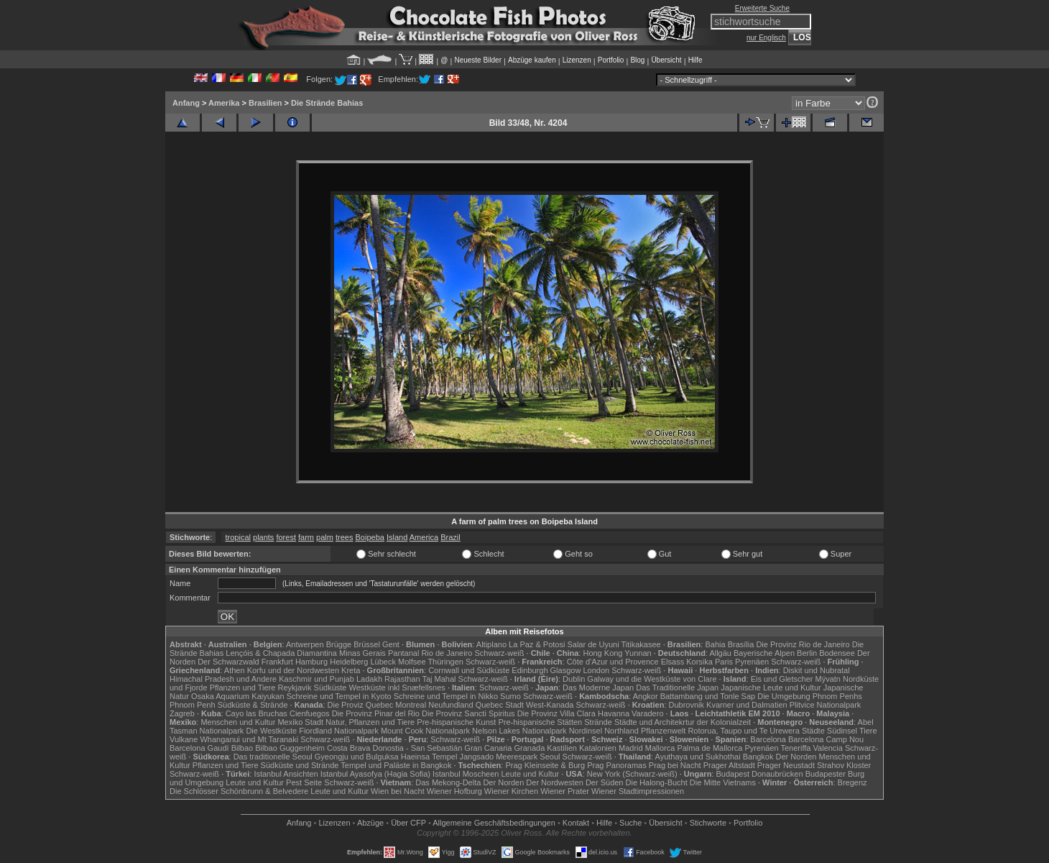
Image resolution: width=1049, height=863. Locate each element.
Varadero (647, 713)
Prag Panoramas (617, 765)
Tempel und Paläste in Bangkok (396, 765)
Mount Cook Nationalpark (425, 730)
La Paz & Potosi (537, 644)
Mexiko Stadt (300, 722)
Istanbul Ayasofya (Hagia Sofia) (375, 774)
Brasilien (265, 103)
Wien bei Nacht (398, 791)
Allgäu (720, 653)
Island (397, 537)
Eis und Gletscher (782, 679)
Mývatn (828, 679)
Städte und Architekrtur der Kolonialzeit (682, 722)
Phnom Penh (193, 704)
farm (306, 537)
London (596, 670)
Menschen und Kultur (237, 722)
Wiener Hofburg (454, 791)
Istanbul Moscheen (466, 774)
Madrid (631, 748)
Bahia (715, 644)
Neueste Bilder (478, 60)
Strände (598, 722)
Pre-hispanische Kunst (456, 722)
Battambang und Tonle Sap (708, 696)
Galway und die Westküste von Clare (651, 679)
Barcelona (768, 739)
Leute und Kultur (531, 774)
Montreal (410, 704)
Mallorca (660, 748)
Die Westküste (271, 730)
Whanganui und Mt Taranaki (249, 739)
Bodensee (837, 653)
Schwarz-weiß (499, 653)
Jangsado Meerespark (498, 756)
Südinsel (842, 730)
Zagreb (182, 713)
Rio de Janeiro (446, 653)
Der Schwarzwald (228, 661)
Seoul (550, 756)
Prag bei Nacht (675, 765)
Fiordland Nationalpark (339, 730)
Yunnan (637, 653)
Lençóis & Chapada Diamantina (281, 653)
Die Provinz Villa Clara (556, 713)
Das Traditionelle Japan (677, 687)
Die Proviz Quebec (361, 704)
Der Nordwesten (554, 782)
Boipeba (370, 537)
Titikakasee (640, 644)
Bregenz (852, 782)
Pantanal (403, 653)
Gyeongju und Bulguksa (357, 756)
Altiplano (491, 644)
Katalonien (597, 748)
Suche (630, 822)
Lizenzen (577, 60)
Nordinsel (585, 730)
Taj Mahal (439, 679)
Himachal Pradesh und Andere (223, 679)
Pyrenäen (752, 661)
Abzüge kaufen (532, 60)
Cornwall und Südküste (468, 670)
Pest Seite (304, 782)
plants (263, 537)
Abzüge (370, 822)
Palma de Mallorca (709, 748)
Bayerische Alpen (764, 653)
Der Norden (796, 756)
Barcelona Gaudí (199, 748)
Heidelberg (349, 661)
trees (344, 537)
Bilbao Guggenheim (290, 748)
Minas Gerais (362, 653)
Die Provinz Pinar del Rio (376, 713)
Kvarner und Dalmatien (746, 704)
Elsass (672, 661)
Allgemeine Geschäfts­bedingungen (494, 822)
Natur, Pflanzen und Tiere (370, 722)
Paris (724, 661)
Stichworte (708, 822)
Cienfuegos (310, 713)
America (424, 537)
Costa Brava (349, 748)
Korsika (699, 661)
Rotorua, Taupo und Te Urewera (744, 730)
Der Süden (605, 782)
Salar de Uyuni (593, 644)
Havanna (613, 713)
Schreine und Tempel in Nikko (446, 696)
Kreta (350, 670)
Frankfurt (277, 661)
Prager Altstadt (729, 765)
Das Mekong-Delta (448, 782)
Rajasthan (402, 679)
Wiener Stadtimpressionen (637, 791)
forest (286, 537)
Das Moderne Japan (598, 687)
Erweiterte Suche (762, 8)
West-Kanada (549, 704)
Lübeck (382, 661)
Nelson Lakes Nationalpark (519, 730)
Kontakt (576, 822)
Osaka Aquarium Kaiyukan (238, 696)
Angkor (645, 696)
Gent (390, 644)
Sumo (510, 696)
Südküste (330, 687)
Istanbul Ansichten (286, 774)
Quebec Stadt (500, 704)
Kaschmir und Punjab (316, 679)
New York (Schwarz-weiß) (632, 774)
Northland (621, 730)
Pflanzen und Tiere (243, 687)
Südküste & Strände (253, 704)
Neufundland (450, 704)
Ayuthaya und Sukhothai (698, 756)
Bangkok (758, 756)
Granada (529, 748)
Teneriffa (795, 748)
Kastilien (562, 748)
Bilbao (242, 748)
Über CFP (408, 822)
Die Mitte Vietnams (723, 782)
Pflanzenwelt (663, 730)
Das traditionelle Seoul (273, 756)
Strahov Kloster (844, 765)
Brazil (450, 537)
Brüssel (366, 644)
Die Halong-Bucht (657, 782)
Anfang (186, 103)
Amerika (223, 103)
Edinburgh (529, 670)
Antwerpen (305, 644)
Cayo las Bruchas (256, 713)
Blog (637, 60)
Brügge (338, 644)
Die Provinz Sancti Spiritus (468, 713)
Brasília (741, 644)
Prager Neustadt (786, 765)
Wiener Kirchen (511, 791)
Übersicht (666, 60)
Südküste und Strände (300, 765)
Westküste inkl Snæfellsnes (397, 687)
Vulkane (184, 739)
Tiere (868, 730)
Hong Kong (602, 653)
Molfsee (412, 661)
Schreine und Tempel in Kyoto (339, 696)
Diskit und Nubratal (816, 670)
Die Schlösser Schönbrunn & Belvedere (239, 791)
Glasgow (565, 670)
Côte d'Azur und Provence (613, 661)
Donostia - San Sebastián (418, 748)
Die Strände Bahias (327, 103)
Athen (234, 670)
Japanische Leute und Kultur (771, 687)
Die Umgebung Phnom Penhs (809, 696)
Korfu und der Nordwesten (293, 670)
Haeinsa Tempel (429, 756)
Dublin (574, 679)
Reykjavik (294, 687)
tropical (237, 537)
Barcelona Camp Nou (826, 739)
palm (324, 537)
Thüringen (445, 661)
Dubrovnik (687, 704)
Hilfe (695, 60)
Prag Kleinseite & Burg (545, 765)
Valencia (828, 748)
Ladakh (369, 679)
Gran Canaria (488, 748)
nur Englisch (766, 38)
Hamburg (311, 661)
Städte (813, 730)
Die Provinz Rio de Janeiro (802, 644)
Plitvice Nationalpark (825, 704)
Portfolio (611, 60)
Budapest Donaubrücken (759, 774)
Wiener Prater (564, 791)
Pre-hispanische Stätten (540, 722)
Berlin (807, 653)
